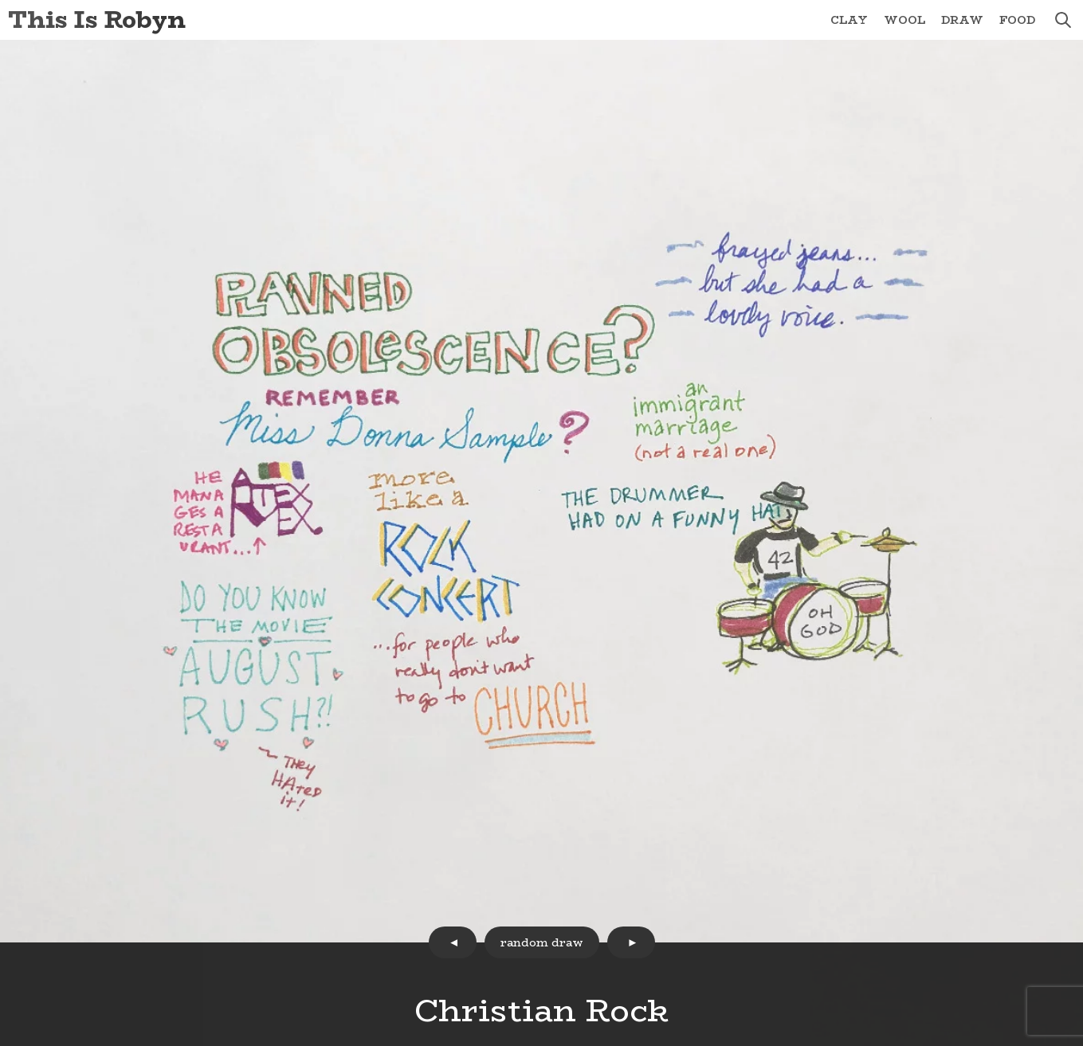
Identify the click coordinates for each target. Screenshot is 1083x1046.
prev (453, 942)
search (1063, 20)
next (631, 942)
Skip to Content (0, 0)
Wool (904, 20)
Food (1017, 20)
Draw (962, 20)
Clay (849, 20)
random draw (541, 942)
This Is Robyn (97, 19)
